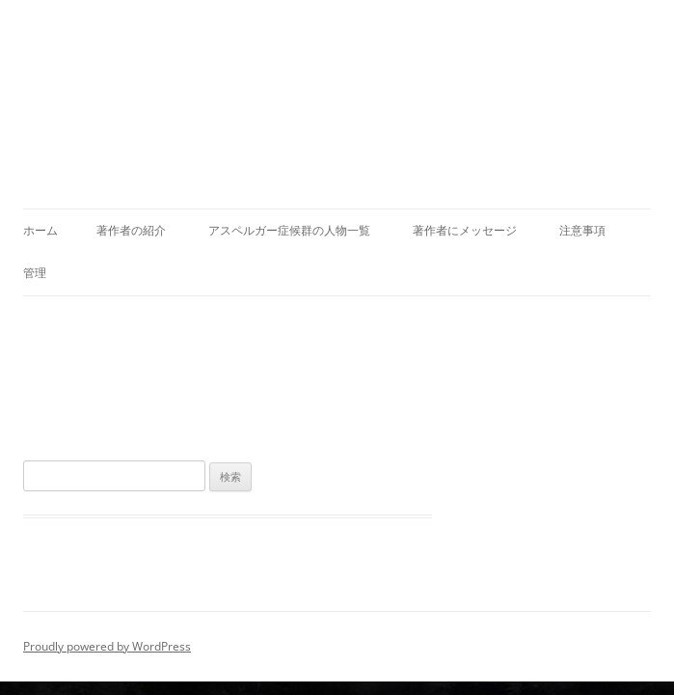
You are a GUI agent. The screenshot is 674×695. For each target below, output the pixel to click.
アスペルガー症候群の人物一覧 (289, 230)
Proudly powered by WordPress (107, 646)
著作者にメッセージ (465, 230)
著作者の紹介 (131, 230)
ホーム (40, 230)
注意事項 (582, 230)
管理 (34, 272)
